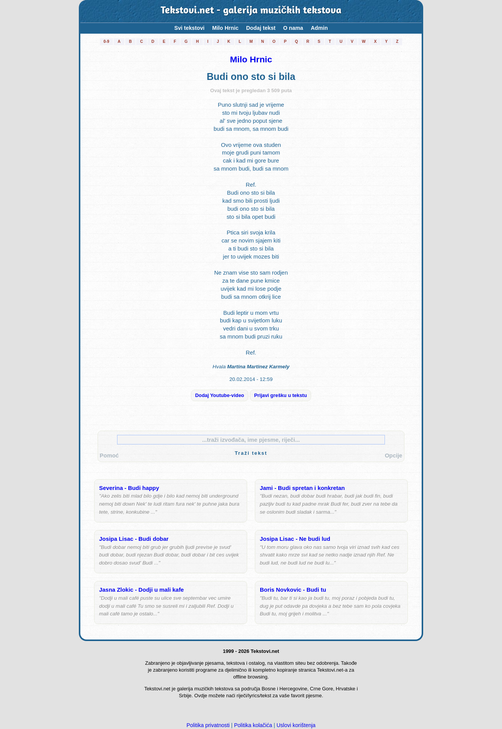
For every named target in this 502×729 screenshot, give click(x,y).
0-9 (106, 41)
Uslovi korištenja (296, 725)
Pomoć (109, 455)
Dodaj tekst (260, 28)
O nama (293, 28)
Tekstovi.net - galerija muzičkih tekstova (251, 11)
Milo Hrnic (225, 28)
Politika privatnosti (208, 725)
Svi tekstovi (189, 28)
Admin (319, 28)
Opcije (394, 455)
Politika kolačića (253, 725)
